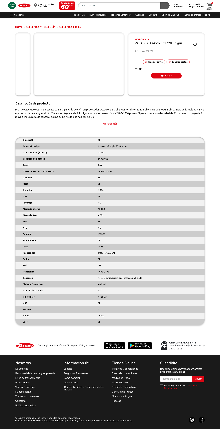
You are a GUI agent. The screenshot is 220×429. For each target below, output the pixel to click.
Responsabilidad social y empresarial (35, 373)
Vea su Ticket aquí (25, 387)
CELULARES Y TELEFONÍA (40, 27)
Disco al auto (71, 382)
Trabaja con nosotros (27, 396)
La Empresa (21, 368)
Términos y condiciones (125, 368)
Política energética (25, 405)
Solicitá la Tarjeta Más (124, 387)
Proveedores (22, 382)
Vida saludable (120, 382)
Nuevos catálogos (122, 396)
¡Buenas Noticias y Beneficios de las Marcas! (84, 388)
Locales (68, 368)
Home (18, 27)
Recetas (116, 401)
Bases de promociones (124, 373)
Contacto (20, 401)
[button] (67, 5)
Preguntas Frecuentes (76, 373)
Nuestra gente (23, 391)
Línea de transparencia (27, 378)
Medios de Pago (121, 378)
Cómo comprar (72, 378)
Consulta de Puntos (123, 391)
